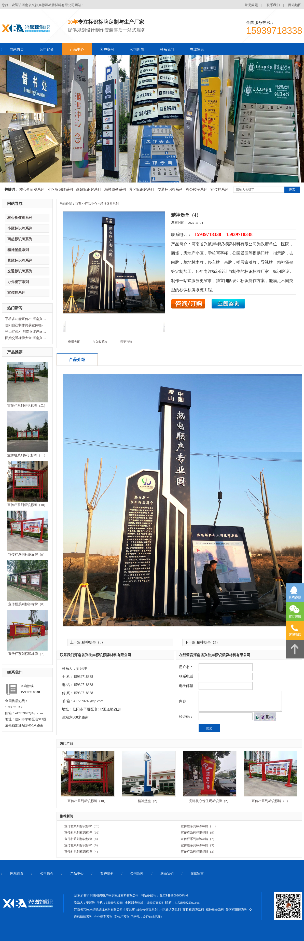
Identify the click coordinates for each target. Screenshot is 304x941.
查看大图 (74, 342)
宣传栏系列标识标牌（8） (27, 604)
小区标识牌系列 (60, 189)
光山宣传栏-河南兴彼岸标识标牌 (26, 331)
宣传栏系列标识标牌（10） (27, 505)
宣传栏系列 (219, 189)
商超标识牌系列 (88, 189)
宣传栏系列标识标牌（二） (27, 406)
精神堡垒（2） (148, 801)
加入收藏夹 (100, 342)
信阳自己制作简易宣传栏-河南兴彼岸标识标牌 (26, 325)
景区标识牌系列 (141, 189)
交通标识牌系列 (170, 189)
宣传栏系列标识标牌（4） (82, 851)
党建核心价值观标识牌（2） (209, 801)
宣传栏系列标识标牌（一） (27, 455)
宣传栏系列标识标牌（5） (198, 845)
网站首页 (17, 49)
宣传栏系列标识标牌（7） (27, 654)
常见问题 (251, 5)
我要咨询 (126, 342)
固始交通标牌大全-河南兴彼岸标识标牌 (26, 338)
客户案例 (107, 49)
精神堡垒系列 (115, 189)
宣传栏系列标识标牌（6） (82, 845)
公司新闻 (137, 49)
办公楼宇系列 (196, 189)
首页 (78, 203)
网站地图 (294, 5)
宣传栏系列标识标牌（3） (198, 851)
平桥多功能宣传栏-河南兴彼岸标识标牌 (26, 319)
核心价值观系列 (31, 189)
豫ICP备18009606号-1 (174, 895)
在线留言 (197, 49)
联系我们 (273, 5)
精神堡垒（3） (93, 642)
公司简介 (47, 49)
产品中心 (77, 49)
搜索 (292, 189)
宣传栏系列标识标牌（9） (27, 554)
